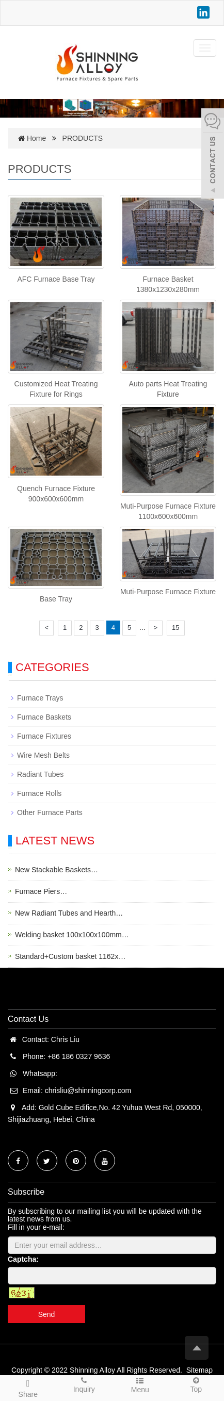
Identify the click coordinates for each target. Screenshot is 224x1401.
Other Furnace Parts (50, 812)
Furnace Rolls (39, 793)
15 (175, 627)
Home (36, 138)
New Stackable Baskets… (56, 870)
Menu (140, 1385)
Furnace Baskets (44, 717)
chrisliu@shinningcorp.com (88, 1090)
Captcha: (23, 1259)
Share (28, 1387)
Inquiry (84, 1384)
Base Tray (56, 599)
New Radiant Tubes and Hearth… (69, 913)
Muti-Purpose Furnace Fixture (168, 592)
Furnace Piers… (41, 891)
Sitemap (199, 1370)
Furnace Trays (40, 698)
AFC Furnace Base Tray (55, 279)
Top (196, 1384)
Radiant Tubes (40, 774)
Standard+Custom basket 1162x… (70, 956)
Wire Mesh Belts (43, 755)
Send (46, 1314)
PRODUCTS (82, 138)
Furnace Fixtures (44, 736)
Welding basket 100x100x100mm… (72, 935)
